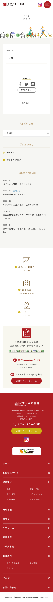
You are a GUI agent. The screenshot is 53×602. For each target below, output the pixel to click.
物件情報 (7, 482)
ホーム (6, 463)
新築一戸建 (34, 489)
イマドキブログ (13, 160)
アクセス (10, 568)
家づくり (7, 519)
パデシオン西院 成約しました (17, 184)
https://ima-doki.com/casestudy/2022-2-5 (27, 90)
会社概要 (33, 563)
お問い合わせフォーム (26, 380)
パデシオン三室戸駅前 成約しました (20, 204)
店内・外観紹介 (13, 563)
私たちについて (11, 473)
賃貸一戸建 (11, 499)
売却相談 (7, 509)
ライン (33, 84)
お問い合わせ (10, 587)
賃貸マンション (36, 499)
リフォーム (8, 528)
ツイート (26, 84)
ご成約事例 (8, 546)
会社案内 (7, 556)
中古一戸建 (11, 494)
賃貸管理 (7, 537)
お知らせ (10, 152)
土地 (8, 489)
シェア (20, 84)
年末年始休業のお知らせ (14, 194)
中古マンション (36, 494)
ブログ (6, 578)
